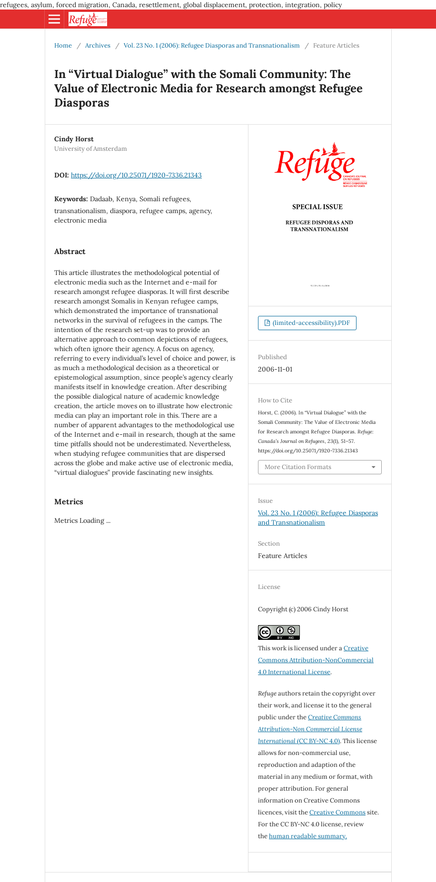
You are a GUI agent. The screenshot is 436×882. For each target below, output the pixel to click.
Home (63, 45)
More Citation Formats (298, 467)
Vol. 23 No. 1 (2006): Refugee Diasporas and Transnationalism (212, 45)
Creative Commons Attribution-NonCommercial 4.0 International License (316, 660)
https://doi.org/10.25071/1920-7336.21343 (136, 175)
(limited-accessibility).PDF (310, 323)
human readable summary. (308, 836)
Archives (97, 45)
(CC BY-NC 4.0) (310, 729)
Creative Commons (337, 812)
